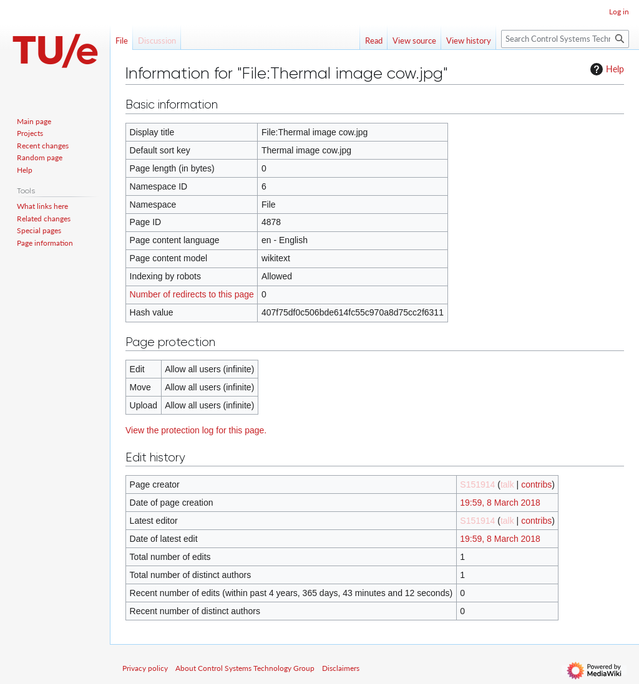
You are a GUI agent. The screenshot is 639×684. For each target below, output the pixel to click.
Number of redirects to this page (192, 294)
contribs (536, 484)
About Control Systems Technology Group (245, 668)
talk (507, 484)
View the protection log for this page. (195, 430)
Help (605, 69)
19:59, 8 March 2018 (500, 503)
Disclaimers (340, 668)
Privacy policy (145, 668)
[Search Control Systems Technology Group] (565, 39)
